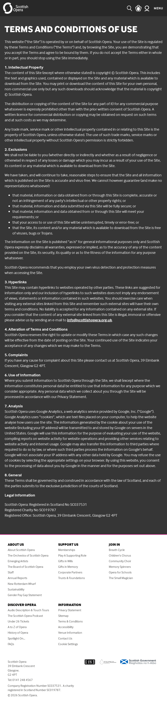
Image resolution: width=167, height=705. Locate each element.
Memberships (66, 550)
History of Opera (18, 632)
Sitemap (63, 616)
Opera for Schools (120, 572)
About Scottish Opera (21, 550)
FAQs (11, 644)
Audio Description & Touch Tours (28, 610)
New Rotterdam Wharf (22, 584)
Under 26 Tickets (18, 621)
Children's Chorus (120, 555)
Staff (11, 572)
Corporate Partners (70, 572)
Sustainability (16, 589)
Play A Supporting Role (72, 555)
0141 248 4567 (22, 680)
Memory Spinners (120, 567)
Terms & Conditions (70, 621)
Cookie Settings (68, 644)
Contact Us (65, 638)
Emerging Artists (18, 561)
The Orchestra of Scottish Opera (28, 555)
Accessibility (65, 627)
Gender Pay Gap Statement (25, 595)
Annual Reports (17, 578)
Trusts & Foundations (71, 578)
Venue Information (70, 632)
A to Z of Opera (17, 627)
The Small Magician (121, 578)
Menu (158, 8)
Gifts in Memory (68, 567)
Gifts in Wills (65, 561)
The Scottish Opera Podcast (25, 616)
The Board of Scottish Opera (25, 567)
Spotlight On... (16, 638)
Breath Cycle (117, 550)
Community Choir (120, 561)
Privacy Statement (69, 610)
